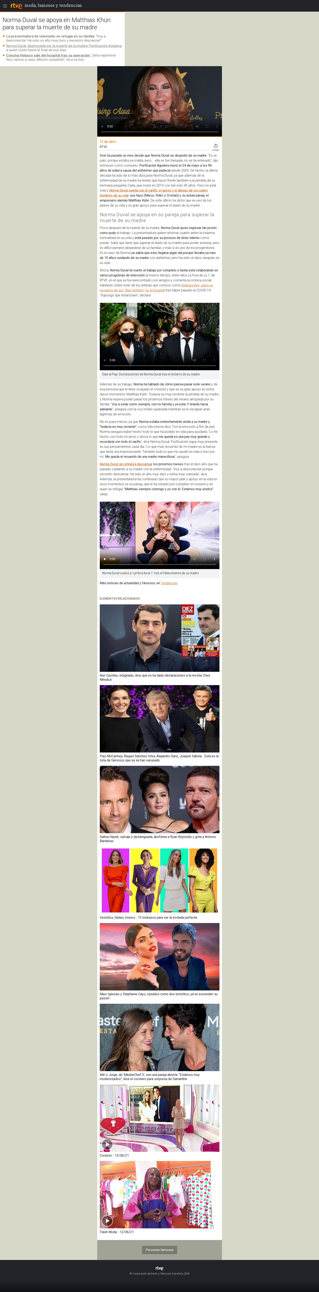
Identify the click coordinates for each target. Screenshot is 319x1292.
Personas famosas (160, 1250)
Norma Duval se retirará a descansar (126, 464)
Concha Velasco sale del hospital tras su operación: (48, 55)
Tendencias (169, 583)
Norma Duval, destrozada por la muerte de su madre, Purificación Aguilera (63, 46)
